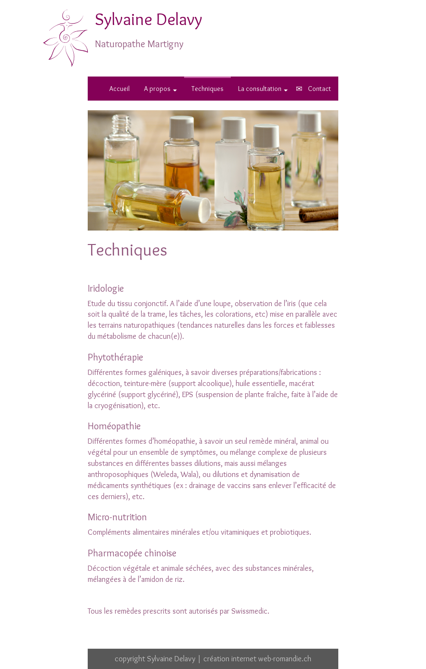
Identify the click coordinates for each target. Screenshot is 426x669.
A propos (160, 88)
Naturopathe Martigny (139, 44)
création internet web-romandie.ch (257, 658)
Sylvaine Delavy (148, 18)
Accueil (119, 88)
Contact (319, 88)
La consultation (263, 88)
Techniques (207, 88)
